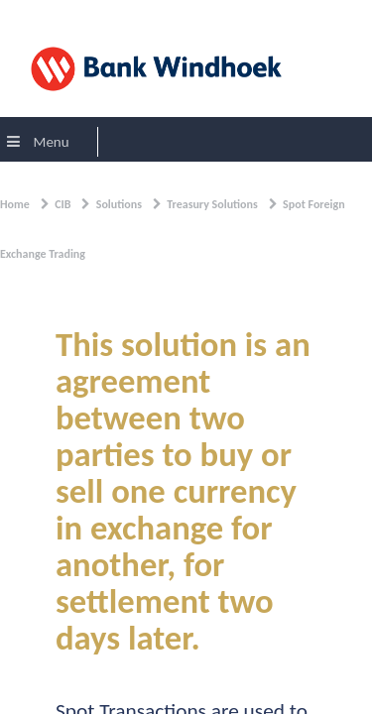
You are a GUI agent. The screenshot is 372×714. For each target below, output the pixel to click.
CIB (62, 204)
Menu (38, 142)
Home (15, 204)
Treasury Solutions (212, 204)
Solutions (119, 204)
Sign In (30, 14)
